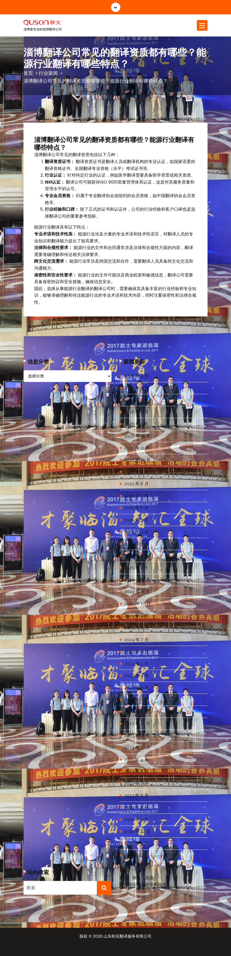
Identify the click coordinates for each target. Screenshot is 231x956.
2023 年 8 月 (136, 771)
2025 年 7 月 (136, 495)
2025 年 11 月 (137, 447)
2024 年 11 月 (137, 591)
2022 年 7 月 (136, 819)
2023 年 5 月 (136, 807)
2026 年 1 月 (136, 423)
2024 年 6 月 (136, 651)
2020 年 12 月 (137, 831)
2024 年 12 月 (137, 579)
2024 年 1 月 (136, 711)
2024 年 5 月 (136, 663)
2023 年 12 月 (137, 723)
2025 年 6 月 (136, 507)
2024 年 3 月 (136, 687)
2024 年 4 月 (136, 675)
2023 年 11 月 (137, 735)
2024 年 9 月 (136, 615)
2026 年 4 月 (136, 387)
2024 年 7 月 (136, 639)
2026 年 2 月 (136, 411)
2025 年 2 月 (136, 555)
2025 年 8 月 (136, 483)
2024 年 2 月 (136, 699)
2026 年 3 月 (136, 399)
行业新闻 (48, 73)
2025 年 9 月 (136, 471)
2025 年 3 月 (136, 543)
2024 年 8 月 (136, 627)
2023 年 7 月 (136, 783)
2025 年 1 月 (136, 567)
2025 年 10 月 (137, 459)
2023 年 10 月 (137, 747)
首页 (28, 73)
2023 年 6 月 (136, 795)
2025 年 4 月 (136, 531)
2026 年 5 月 (136, 376)
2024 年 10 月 (137, 603)
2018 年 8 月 (136, 855)
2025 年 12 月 (137, 435)
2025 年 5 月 (136, 519)
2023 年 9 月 (136, 759)
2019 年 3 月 (136, 843)
